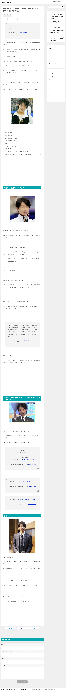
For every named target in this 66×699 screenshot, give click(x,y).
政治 (49, 79)
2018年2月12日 (25, 341)
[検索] (56, 7)
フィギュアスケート (7, 16)
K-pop (50, 48)
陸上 (49, 94)
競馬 (49, 85)
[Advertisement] (22, 173)
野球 (49, 91)
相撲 (49, 82)
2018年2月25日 (23, 32)
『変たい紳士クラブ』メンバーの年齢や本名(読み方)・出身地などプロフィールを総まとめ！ (56, 39)
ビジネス (50, 66)
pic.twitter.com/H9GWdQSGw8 (27, 499)
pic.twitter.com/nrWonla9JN (28, 459)
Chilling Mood (6, 2)
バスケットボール (52, 63)
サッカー (50, 54)
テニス (50, 57)
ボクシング (51, 73)
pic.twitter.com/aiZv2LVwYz (22, 28)
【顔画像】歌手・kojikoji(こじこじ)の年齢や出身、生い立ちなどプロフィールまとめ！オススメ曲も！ (56, 32)
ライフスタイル (52, 76)
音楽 (49, 97)
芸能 (49, 88)
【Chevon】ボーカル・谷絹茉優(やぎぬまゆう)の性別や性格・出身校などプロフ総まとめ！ (56, 16)
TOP (6, 689)
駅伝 (49, 100)
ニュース (50, 60)
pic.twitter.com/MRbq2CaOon (27, 481)
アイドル (50, 51)
